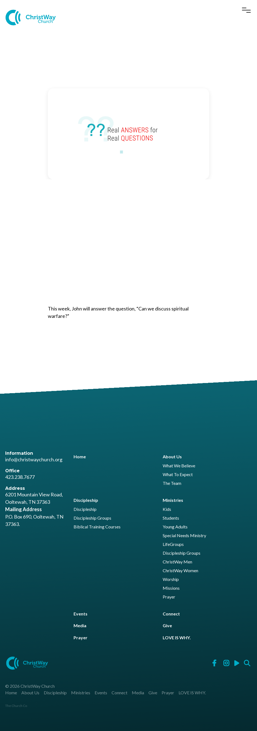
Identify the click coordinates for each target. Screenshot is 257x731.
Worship (171, 579)
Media (80, 625)
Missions (171, 588)
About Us (172, 456)
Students (171, 518)
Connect (171, 613)
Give (167, 625)
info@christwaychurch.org (33, 459)
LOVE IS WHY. (177, 637)
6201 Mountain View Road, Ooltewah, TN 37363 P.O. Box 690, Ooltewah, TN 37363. (34, 509)
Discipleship (86, 500)
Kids (167, 509)
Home (80, 456)
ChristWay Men (177, 562)
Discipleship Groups (92, 518)
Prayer (169, 597)
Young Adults (175, 527)
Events (80, 613)
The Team (172, 483)
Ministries (173, 500)
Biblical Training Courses (97, 527)
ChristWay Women (180, 570)
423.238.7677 (20, 477)
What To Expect (178, 474)
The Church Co (16, 706)
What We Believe (179, 466)
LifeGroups (173, 544)
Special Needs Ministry (184, 535)
